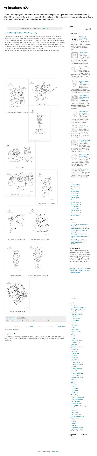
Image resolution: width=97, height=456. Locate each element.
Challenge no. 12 (76, 208)
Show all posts (45, 28)
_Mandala (74, 423)
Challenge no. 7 (75, 189)
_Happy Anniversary (77, 347)
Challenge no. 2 (75, 200)
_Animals (74, 312)
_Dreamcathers (75, 419)
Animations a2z (16, 8)
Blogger (56, 451)
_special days (75, 353)
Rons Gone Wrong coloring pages (84, 155)
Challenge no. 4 (75, 195)
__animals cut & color (77, 382)
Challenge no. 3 (75, 197)
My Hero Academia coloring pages (84, 141)
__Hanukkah (74, 390)
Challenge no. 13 (76, 206)
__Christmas (74, 388)
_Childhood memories (77, 416)
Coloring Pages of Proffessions (80, 228)
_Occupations (75, 320)
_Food (73, 327)
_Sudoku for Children (77, 340)
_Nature (73, 323)
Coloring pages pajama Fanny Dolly (21, 32)
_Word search (75, 375)
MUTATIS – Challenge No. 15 (79, 169)
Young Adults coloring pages (79, 406)
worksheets (77, 272)
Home (73, 222)
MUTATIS (88, 268)
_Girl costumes (75, 401)
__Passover (74, 392)
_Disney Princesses (77, 314)
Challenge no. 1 (75, 215)
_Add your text (75, 329)
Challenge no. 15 (76, 202)
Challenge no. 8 (75, 187)
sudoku (72, 272)
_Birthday (74, 344)
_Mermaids (74, 425)
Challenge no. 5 (75, 193)
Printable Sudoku (76, 331)
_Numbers (74, 366)
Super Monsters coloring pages (83, 112)
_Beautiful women (76, 414)
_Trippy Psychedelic (77, 430)
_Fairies (73, 421)
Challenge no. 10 (76, 213)
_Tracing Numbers (76, 368)
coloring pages (76, 270)
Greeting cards (76, 268)
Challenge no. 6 (75, 191)
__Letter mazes (75, 362)
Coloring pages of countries (79, 234)
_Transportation (75, 318)
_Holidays (74, 316)
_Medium (74, 336)
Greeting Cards (75, 342)
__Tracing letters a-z (77, 364)
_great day (74, 351)
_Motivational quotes (77, 427)
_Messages (74, 349)
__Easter (73, 386)
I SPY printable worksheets (83, 53)
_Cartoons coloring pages (78, 307)
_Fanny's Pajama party (77, 397)
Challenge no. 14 (76, 204)
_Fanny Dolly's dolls (77, 399)
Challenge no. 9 (75, 184)
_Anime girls (74, 412)
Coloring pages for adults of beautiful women (84, 97)
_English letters (75, 360)
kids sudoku (88, 270)
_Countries (74, 325)
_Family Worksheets (77, 373)
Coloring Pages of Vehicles (79, 240)
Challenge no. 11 (76, 210)
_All (72, 408)
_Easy (73, 334)
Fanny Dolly (74, 395)
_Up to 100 (74, 371)
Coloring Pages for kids (78, 310)
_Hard (73, 338)
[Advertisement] (35, 65)
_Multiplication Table (77, 377)
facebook (73, 298)
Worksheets (74, 358)
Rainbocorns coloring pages (83, 37)
